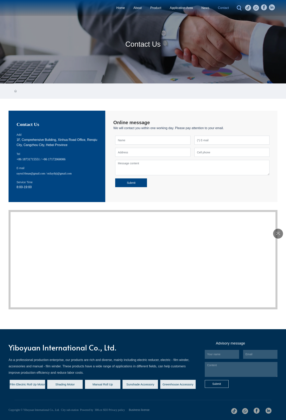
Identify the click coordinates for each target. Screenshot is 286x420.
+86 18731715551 (28, 159)
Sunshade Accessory (140, 384)
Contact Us (143, 44)
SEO (105, 409)
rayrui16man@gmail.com (30, 173)
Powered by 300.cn (90, 409)
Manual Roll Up (103, 384)
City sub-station (70, 409)
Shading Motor (65, 384)
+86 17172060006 (54, 159)
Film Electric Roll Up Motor (27, 384)
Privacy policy (117, 409)
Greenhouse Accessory (177, 384)
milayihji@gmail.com (59, 173)
